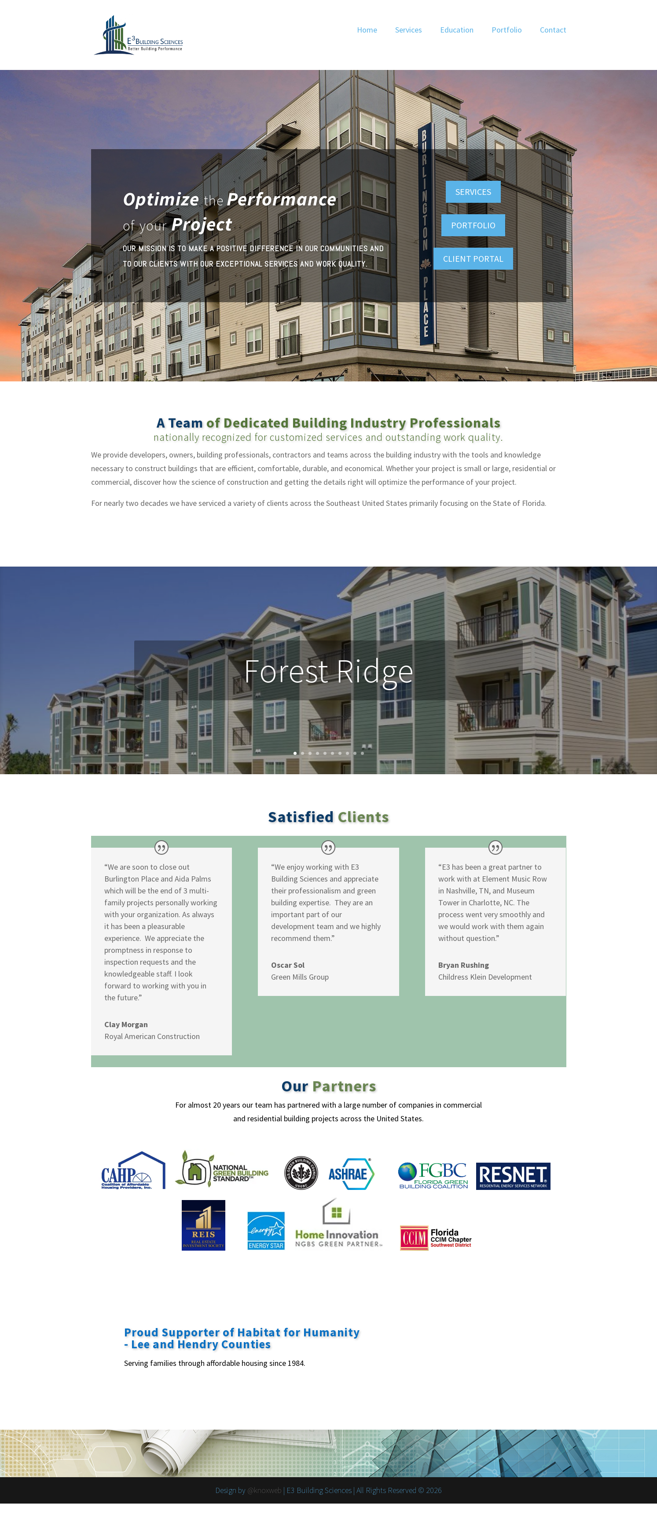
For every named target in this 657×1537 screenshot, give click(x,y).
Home (367, 30)
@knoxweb (264, 1490)
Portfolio (507, 30)
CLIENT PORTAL (473, 258)
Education (456, 30)
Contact (553, 30)
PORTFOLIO (473, 225)
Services (408, 30)
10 (362, 753)
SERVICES (473, 191)
